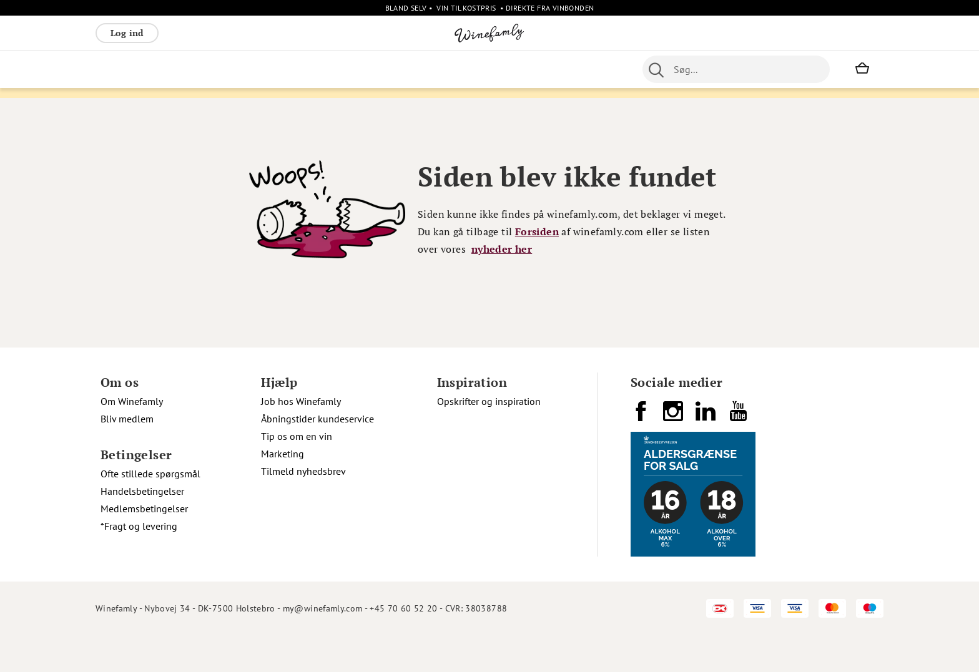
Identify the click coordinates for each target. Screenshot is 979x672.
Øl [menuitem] (449, 69)
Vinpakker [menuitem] (280, 69)
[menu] (344, 69)
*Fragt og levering (139, 562)
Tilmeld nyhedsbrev (303, 507)
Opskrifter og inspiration (489, 437)
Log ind (127, 33)
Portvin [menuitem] (480, 69)
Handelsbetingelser (142, 527)
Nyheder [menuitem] (415, 69)
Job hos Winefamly (301, 437)
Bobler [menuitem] (233, 69)
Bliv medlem (127, 455)
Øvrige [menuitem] (371, 69)
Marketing (282, 490)
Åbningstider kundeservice (317, 455)
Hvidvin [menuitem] (159, 69)
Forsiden (537, 268)
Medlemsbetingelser (144, 544)
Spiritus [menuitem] (330, 69)
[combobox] (736, 69)
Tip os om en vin (296, 472)
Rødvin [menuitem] (116, 69)
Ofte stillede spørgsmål (150, 510)
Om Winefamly (132, 437)
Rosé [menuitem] (198, 69)
